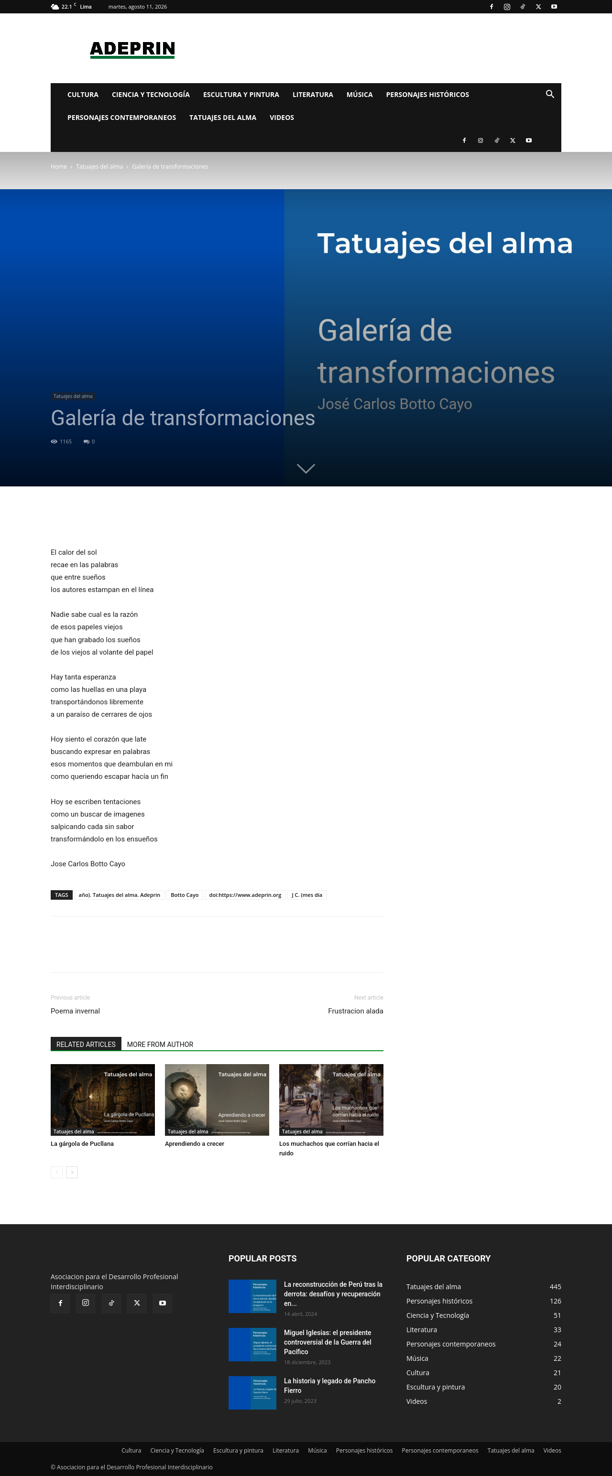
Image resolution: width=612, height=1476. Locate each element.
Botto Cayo (184, 894)
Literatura (313, 94)
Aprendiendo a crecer (194, 1143)
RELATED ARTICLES (86, 1044)
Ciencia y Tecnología (151, 94)
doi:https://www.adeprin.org (245, 894)
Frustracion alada (355, 1011)
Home (59, 166)
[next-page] (72, 1172)
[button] (549, 95)
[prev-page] (57, 1172)
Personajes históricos (428, 94)
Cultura (82, 94)
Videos (282, 117)
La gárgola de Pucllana (82, 1143)
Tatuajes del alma (222, 117)
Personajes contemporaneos (121, 117)
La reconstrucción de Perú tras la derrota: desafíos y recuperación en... (333, 1294)
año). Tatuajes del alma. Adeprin (120, 894)
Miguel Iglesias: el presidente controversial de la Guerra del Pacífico (328, 1342)
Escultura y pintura (241, 94)
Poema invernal (75, 1011)
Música (360, 94)
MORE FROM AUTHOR (160, 1044)
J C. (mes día (307, 894)
